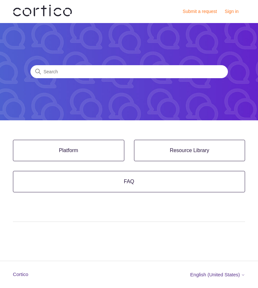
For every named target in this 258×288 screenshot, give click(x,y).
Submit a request (200, 11)
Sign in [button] (232, 11)
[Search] (129, 71)
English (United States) (217, 274)
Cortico (20, 274)
